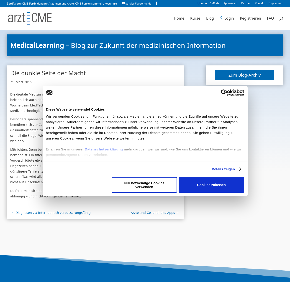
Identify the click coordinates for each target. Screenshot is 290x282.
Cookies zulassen (211, 185)
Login (229, 19)
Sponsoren (230, 3)
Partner (246, 3)
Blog (210, 19)
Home (179, 19)
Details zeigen (223, 169)
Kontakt (259, 3)
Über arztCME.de (208, 3)
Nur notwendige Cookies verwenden (144, 185)
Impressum (276, 3)
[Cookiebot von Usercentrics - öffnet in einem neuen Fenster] (224, 92)
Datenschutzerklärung (104, 149)
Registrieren (250, 19)
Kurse (195, 19)
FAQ (270, 19)
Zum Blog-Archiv (244, 75)
